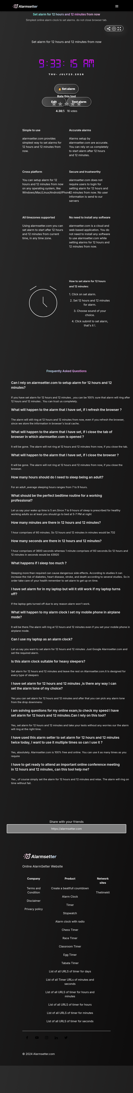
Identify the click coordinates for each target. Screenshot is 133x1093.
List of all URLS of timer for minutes (70, 1013)
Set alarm (66, 89)
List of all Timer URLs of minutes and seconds (70, 982)
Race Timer (70, 938)
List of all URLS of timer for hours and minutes (70, 994)
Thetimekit (103, 892)
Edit (54, 102)
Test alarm (79, 102)
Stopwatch (70, 913)
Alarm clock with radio (70, 921)
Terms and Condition (34, 890)
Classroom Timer (70, 946)
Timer (70, 905)
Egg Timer (70, 954)
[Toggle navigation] (117, 6)
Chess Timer (70, 930)
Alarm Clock (70, 896)
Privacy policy (34, 909)
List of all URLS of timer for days (70, 971)
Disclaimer (34, 900)
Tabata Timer (69, 963)
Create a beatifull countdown (70, 888)
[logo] (25, 6)
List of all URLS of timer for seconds (70, 1021)
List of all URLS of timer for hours (70, 1004)
